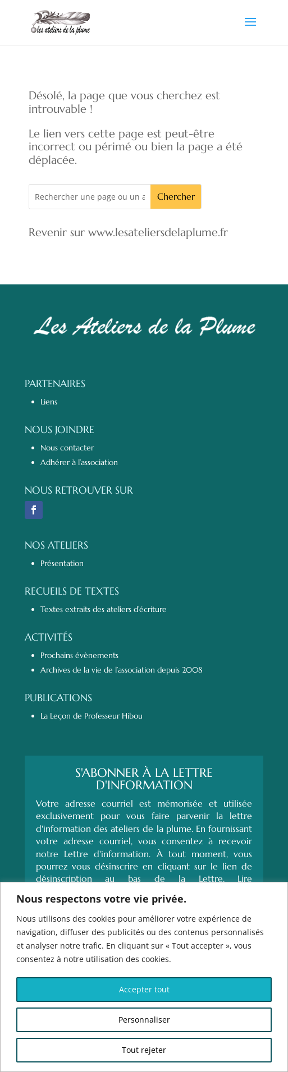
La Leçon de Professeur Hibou (91, 716)
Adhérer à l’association (79, 462)
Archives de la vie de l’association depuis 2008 (121, 670)
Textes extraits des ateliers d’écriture (103, 609)
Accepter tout (144, 989)
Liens (48, 402)
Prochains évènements (79, 655)
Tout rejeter (144, 1050)
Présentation (62, 563)
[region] (144, 977)
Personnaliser (144, 1019)
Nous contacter (67, 448)
